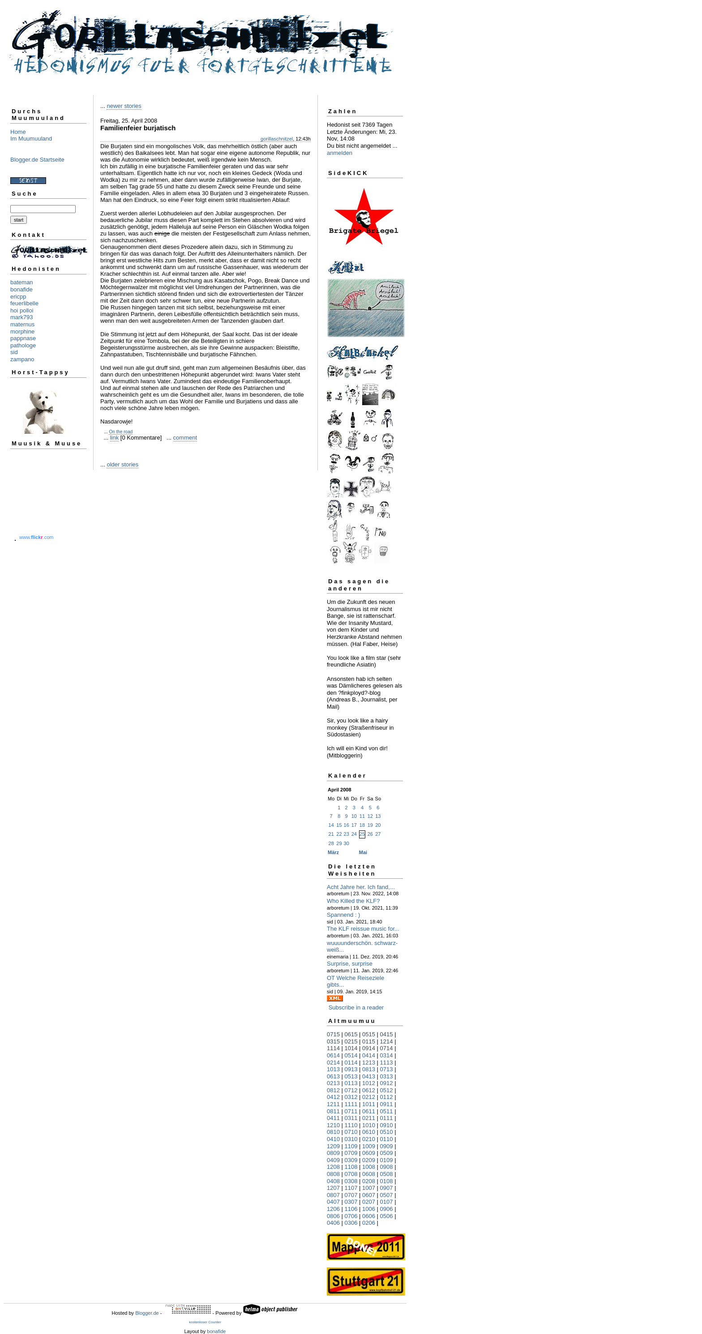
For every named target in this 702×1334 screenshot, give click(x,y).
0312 (351, 1097)
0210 (368, 1139)
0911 (386, 1104)
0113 (351, 1083)
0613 (333, 1076)
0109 (386, 1160)
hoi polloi (21, 310)
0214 (333, 1062)
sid (14, 352)
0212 (368, 1097)
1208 (333, 1166)
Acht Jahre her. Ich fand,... (361, 887)
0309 (351, 1160)
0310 (351, 1139)
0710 (351, 1132)
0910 (386, 1125)
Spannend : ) (343, 914)
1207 (333, 1187)
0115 (368, 1041)
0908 (386, 1166)
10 (354, 816)
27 (378, 834)
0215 (351, 1041)
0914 (368, 1048)
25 (362, 834)
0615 (351, 1034)
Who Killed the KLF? (353, 901)
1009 (368, 1146)
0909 (386, 1146)
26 (370, 834)
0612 (368, 1090)
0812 (333, 1090)
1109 (351, 1146)
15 (339, 825)
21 (331, 834)
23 (346, 834)
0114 (351, 1062)
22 (339, 834)
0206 (368, 1222)
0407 (333, 1201)
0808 (333, 1174)
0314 (386, 1055)
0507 (386, 1195)
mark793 (21, 317)
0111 (386, 1118)
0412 (333, 1097)
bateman (21, 282)
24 (354, 834)
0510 (386, 1132)
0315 (333, 1041)
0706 (351, 1216)
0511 (386, 1111)
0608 (368, 1174)
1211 (333, 1104)
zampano (22, 359)
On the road (121, 431)
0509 (386, 1153)
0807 (333, 1195)
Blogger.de (147, 1313)
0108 (386, 1181)
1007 (368, 1187)
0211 (368, 1118)
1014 (351, 1048)
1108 (351, 1166)
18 (362, 825)
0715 (333, 1034)
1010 (368, 1125)
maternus (22, 324)
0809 (333, 1153)
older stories (122, 464)
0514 (351, 1055)
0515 (368, 1034)
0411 (333, 1118)
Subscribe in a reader (356, 1007)
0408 (333, 1181)
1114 (333, 1048)
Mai (363, 852)
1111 (351, 1104)
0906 (386, 1209)
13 (378, 816)
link (114, 437)
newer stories (124, 106)
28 (331, 843)
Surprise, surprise (349, 963)
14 (331, 825)
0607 (368, 1195)
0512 (386, 1090)
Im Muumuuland (31, 138)
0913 (351, 1069)
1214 (386, 1041)
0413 (368, 1076)
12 (370, 816)
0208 (368, 1181)
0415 (386, 1034)
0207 (368, 1201)
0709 (351, 1153)
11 (362, 816)
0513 (351, 1076)
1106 (351, 1209)
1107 (351, 1187)
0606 (368, 1216)
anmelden (339, 153)
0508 (386, 1174)
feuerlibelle (24, 303)
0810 (333, 1132)
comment (185, 437)
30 (346, 843)
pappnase (23, 338)
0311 (351, 1118)
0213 (333, 1083)
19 (370, 825)
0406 (333, 1222)
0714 (386, 1048)
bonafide (21, 289)
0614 (333, 1055)
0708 (351, 1174)
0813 (368, 1069)
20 (378, 825)
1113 (386, 1062)
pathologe (23, 345)
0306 (351, 1222)
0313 (386, 1076)
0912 (386, 1083)
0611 (368, 1111)
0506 (386, 1216)
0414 (368, 1055)
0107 (386, 1201)
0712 (351, 1090)
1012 (368, 1083)
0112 (386, 1097)
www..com (36, 537)
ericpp (18, 296)
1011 (368, 1104)
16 (346, 825)
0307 (351, 1201)
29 (339, 843)
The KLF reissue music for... (363, 928)
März (333, 852)
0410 (333, 1139)
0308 (351, 1181)
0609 (368, 1153)
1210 (333, 1125)
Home (18, 131)
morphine (22, 331)
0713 (386, 1069)
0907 (386, 1187)
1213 (368, 1062)
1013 (333, 1069)
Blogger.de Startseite (37, 159)
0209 (368, 1160)
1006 (368, 1209)
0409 (333, 1160)
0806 (333, 1216)
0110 (386, 1139)
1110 (351, 1125)
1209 (333, 1146)
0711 (351, 1111)
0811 (333, 1111)
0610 (368, 1132)
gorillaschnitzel (277, 138)
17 (354, 825)
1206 (333, 1209)
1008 (368, 1166)
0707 (351, 1195)
